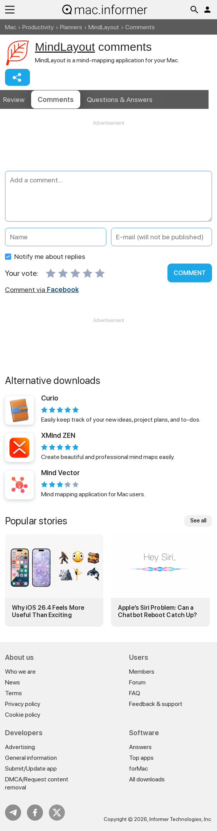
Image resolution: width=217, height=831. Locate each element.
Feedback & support (155, 704)
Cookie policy (22, 714)
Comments (56, 99)
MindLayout (103, 27)
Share (17, 77)
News (12, 682)
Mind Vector (60, 473)
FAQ (134, 693)
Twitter (57, 812)
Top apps (141, 757)
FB (35, 812)
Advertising (20, 747)
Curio (49, 398)
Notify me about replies (45, 256)
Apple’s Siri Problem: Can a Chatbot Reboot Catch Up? (157, 611)
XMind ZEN (58, 435)
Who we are (20, 671)
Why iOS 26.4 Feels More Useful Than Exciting (48, 611)
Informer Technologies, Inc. (180, 819)
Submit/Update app (31, 768)
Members (141, 671)
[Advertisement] (108, 149)
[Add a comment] (108, 196)
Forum (137, 682)
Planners (71, 27)
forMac (138, 768)
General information (31, 757)
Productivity (38, 27)
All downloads (147, 779)
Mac (10, 27)
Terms (13, 693)
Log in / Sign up (207, 9)
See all (198, 520)
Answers (119, 99)
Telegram (13, 812)
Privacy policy (22, 704)
